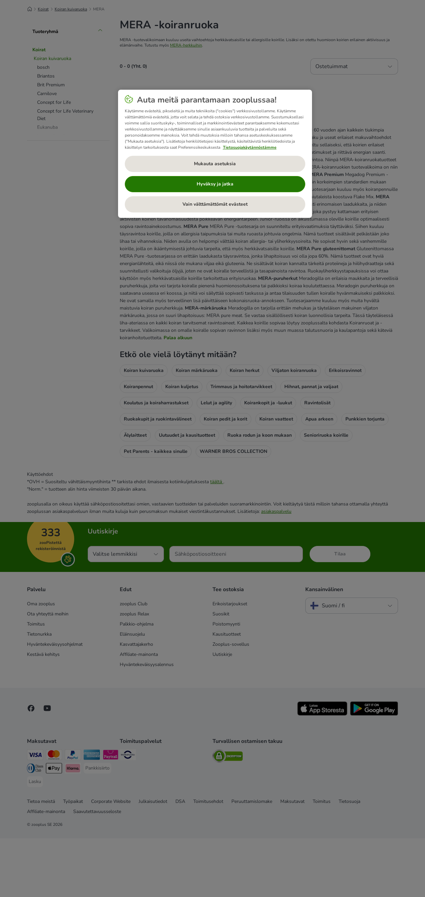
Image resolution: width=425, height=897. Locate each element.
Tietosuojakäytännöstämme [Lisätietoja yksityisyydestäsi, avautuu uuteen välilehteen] (250, 147)
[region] (215, 154)
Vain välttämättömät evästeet (215, 204)
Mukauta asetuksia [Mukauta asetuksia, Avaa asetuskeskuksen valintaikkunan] (215, 164)
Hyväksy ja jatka (215, 184)
